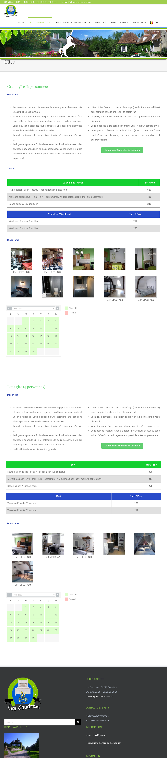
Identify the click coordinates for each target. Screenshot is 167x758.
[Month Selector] (33, 308)
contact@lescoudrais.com (75, 2)
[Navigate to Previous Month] (9, 308)
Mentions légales (96, 735)
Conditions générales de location (104, 743)
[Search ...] (39, 722)
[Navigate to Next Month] (57, 308)
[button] (122, 150)
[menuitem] (20, 22)
